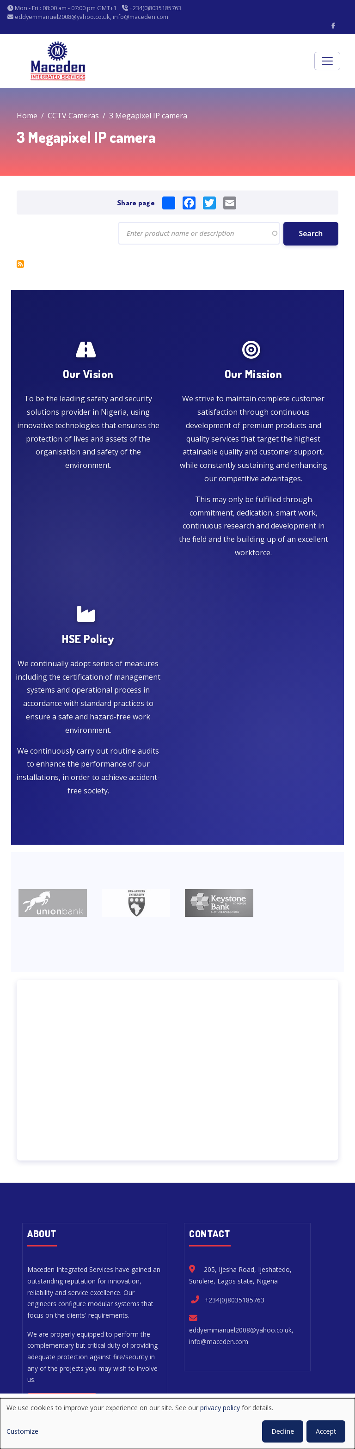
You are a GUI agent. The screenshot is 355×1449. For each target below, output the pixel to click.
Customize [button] (22, 1431)
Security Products (191, 1355)
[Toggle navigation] (327, 61)
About (249, 1355)
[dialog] (177, 1423)
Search (311, 235)
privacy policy (220, 1407)
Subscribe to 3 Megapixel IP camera (20, 265)
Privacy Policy (217, 1379)
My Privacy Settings (144, 1379)
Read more (59, 1249)
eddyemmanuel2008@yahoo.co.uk (240, 1175)
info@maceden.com (218, 1186)
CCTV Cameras (73, 116)
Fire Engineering (116, 1355)
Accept (326, 1431)
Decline (282, 1431)
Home (27, 116)
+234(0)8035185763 (234, 1145)
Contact (291, 1355)
